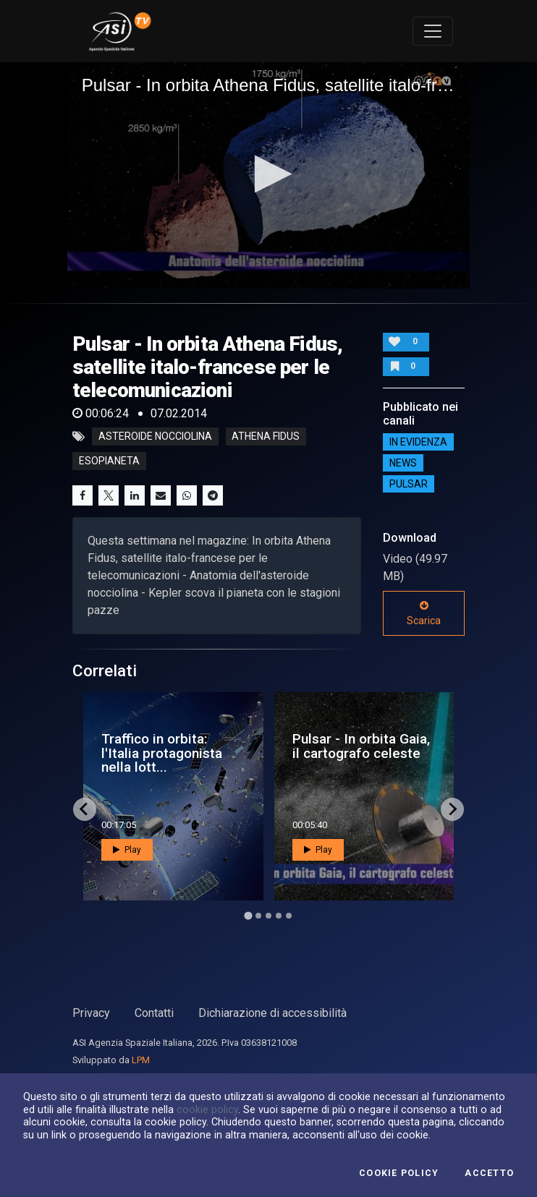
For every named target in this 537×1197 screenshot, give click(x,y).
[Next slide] (452, 809)
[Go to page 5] (289, 916)
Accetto (489, 1173)
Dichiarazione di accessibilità (272, 1013)
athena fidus (266, 437)
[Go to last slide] (84, 809)
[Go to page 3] (268, 916)
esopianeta (109, 461)
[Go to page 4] (279, 916)
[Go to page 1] (248, 915)
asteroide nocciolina (155, 437)
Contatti (154, 1013)
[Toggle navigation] (433, 31)
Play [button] (127, 850)
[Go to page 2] (258, 916)
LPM (141, 1060)
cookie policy (207, 1109)
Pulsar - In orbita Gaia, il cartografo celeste (361, 745)
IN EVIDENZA (418, 442)
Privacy (91, 1013)
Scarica (424, 613)
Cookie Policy (399, 1173)
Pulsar (408, 484)
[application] (268, 175)
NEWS (403, 463)
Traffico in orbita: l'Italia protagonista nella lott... (161, 752)
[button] (269, 174)
